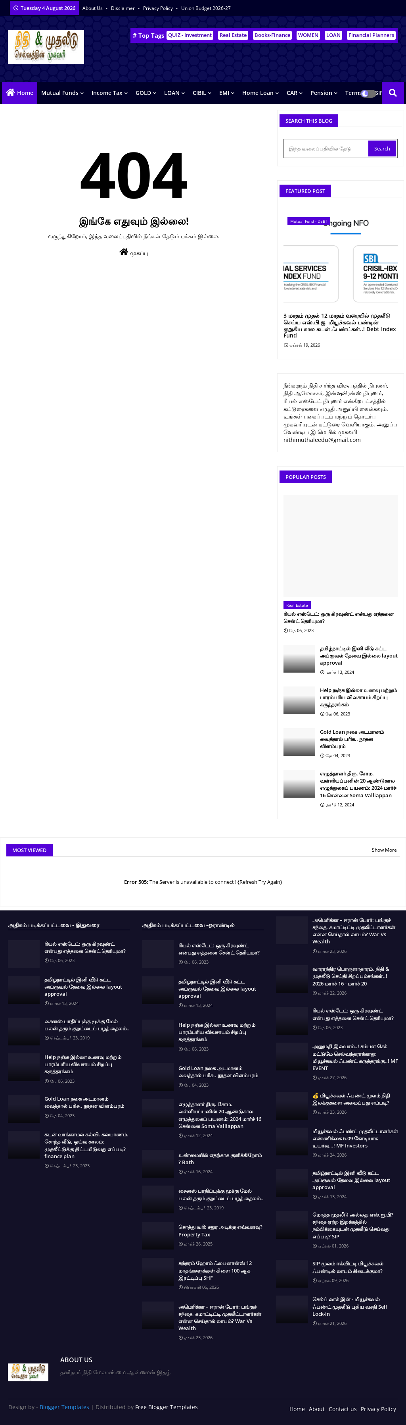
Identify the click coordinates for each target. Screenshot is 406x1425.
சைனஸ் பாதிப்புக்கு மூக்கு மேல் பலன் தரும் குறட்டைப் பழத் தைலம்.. (87, 1025)
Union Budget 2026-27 (206, 8)
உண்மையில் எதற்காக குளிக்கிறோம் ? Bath (220, 1158)
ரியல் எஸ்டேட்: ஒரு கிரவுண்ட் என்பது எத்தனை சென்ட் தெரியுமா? (338, 617)
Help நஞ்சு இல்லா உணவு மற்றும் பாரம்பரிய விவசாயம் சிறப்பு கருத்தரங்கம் (358, 697)
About (317, 1409)
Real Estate (233, 35)
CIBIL (199, 92)
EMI (224, 92)
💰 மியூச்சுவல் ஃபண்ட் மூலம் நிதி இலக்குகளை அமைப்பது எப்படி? (351, 1099)
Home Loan (258, 92)
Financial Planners (371, 35)
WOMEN (308, 35)
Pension (321, 92)
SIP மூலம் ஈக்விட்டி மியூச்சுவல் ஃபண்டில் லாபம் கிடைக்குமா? (347, 1267)
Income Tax (107, 92)
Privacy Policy (158, 8)
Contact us (343, 1409)
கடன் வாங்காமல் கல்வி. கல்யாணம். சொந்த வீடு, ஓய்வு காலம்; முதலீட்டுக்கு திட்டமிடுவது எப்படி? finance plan (86, 1145)
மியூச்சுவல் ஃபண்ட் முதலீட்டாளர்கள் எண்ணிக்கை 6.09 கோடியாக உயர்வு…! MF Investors (355, 1138)
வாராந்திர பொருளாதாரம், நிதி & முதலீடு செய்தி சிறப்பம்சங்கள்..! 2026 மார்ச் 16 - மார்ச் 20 (350, 976)
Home (25, 92)
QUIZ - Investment (190, 35)
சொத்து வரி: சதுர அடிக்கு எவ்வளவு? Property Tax (220, 1230)
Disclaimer (123, 8)
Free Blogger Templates (166, 1407)
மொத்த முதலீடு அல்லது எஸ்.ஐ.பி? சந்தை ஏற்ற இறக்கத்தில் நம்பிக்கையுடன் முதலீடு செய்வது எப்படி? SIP (352, 1225)
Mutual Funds (60, 92)
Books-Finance (272, 35)
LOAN (333, 35)
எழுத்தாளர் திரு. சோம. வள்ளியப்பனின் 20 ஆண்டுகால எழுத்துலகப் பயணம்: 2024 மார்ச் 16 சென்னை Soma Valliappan (358, 784)
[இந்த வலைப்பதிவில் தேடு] (326, 148)
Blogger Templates (64, 1407)
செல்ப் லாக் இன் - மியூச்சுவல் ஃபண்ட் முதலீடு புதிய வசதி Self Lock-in (349, 1306)
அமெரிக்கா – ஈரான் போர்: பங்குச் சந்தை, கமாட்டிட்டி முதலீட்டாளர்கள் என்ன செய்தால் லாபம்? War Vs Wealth (219, 1317)
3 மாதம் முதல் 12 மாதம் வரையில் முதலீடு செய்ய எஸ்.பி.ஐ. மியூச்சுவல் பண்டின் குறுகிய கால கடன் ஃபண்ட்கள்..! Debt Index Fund (339, 325)
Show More (384, 850)
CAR (292, 92)
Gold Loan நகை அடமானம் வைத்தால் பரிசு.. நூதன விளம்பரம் (352, 739)
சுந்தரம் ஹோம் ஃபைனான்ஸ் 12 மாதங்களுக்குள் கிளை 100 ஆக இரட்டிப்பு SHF (215, 1270)
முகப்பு (133, 252)
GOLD (143, 92)
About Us (93, 8)
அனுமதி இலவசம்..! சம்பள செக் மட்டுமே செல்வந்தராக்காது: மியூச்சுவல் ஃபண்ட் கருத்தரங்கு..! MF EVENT (355, 1057)
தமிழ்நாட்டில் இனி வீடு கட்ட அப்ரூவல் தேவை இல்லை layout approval (359, 655)
